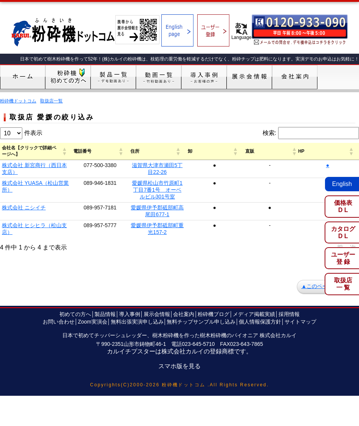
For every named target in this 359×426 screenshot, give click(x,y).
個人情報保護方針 (260, 284)
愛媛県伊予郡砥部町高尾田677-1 (218, 183)
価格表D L (343, 206)
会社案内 (183, 276)
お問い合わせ (58, 284)
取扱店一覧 (51, 101)
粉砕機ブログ (213, 276)
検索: (269, 133)
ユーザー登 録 (343, 258)
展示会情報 (157, 276)
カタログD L (343, 232)
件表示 (33, 133)
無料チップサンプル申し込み (201, 284)
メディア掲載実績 (254, 276)
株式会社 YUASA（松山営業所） (40, 172)
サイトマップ (300, 284)
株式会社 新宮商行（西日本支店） (42, 161)
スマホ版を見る (179, 328)
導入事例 (129, 276)
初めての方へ (75, 276)
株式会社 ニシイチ (24, 183)
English (342, 184)
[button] (90, 149)
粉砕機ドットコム (18, 101)
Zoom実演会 (92, 284)
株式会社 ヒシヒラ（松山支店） (39, 194)
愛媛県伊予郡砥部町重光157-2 (218, 194)
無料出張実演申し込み (137, 284)
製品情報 (105, 276)
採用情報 (289, 276)
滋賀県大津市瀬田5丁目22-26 (218, 161)
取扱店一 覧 (343, 284)
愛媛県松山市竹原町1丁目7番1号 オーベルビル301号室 (218, 172)
